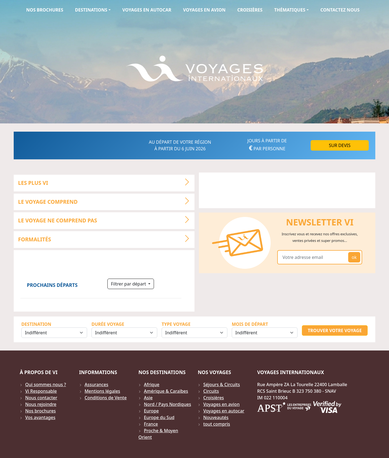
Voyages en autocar (146, 10)
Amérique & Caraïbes (166, 391)
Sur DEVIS (340, 145)
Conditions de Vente (106, 398)
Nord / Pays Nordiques (167, 404)
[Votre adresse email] (313, 257)
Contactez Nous (340, 10)
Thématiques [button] (289, 10)
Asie (148, 398)
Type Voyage (176, 324)
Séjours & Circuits (221, 384)
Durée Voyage (107, 324)
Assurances (96, 384)
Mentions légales (102, 391)
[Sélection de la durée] (124, 332)
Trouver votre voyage (335, 330)
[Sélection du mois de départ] (265, 332)
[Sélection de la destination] (54, 332)
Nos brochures (44, 10)
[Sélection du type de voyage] (194, 332)
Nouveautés (215, 417)
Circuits (211, 391)
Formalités (106, 238)
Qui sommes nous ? (45, 384)
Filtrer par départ (129, 284)
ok (354, 257)
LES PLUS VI (106, 182)
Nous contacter (41, 398)
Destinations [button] (91, 10)
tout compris (216, 424)
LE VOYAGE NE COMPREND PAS (106, 220)
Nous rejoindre (40, 404)
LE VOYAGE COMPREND (106, 201)
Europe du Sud (159, 417)
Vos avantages (40, 417)
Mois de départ (250, 324)
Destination (36, 324)
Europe (151, 411)
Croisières (249, 10)
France (151, 424)
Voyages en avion (204, 10)
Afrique (151, 384)
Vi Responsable (41, 391)
